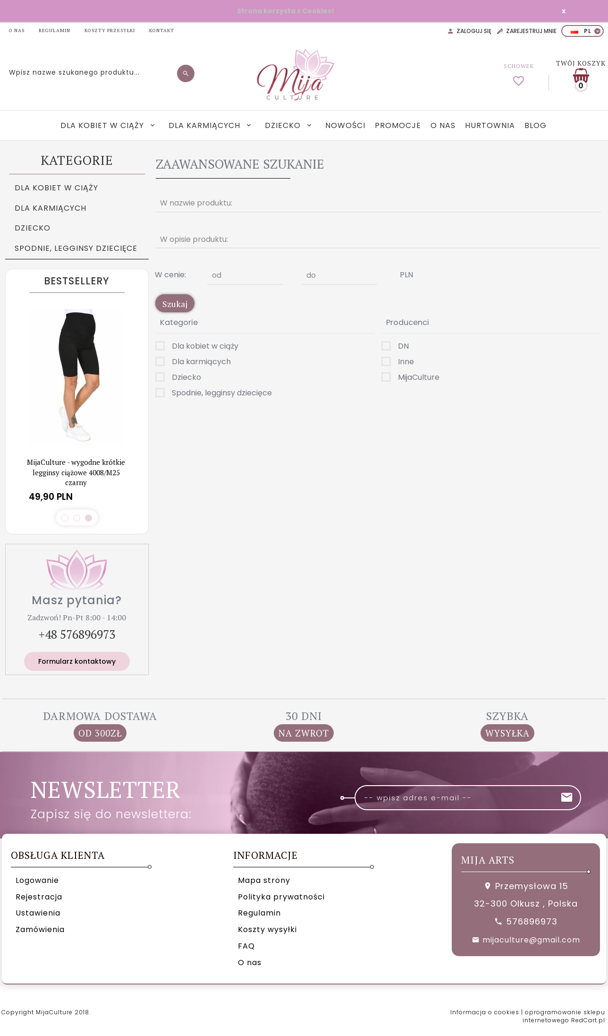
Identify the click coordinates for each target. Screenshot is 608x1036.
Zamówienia (40, 929)
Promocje (398, 125)
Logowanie (37, 880)
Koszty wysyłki (267, 929)
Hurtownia (490, 125)
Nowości (345, 125)
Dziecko (284, 125)
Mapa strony (264, 880)
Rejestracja (39, 896)
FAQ (246, 946)
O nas (443, 125)
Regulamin (259, 913)
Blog (535, 125)
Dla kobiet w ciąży (103, 125)
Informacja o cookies (484, 1012)
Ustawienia (38, 913)
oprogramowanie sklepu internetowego (564, 1016)
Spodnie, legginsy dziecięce (76, 248)
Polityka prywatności (281, 896)
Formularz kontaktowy (77, 661)
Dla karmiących (206, 125)
